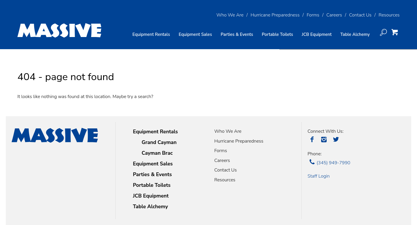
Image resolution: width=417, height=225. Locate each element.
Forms (313, 15)
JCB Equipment (317, 34)
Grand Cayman (159, 142)
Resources (389, 15)
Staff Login (319, 176)
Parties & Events (237, 34)
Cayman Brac (157, 153)
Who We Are (230, 15)
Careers (334, 15)
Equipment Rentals (155, 131)
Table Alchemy (355, 34)
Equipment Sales (195, 34)
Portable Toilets (277, 34)
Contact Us (360, 15)
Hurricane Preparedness (274, 15)
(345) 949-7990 (329, 163)
